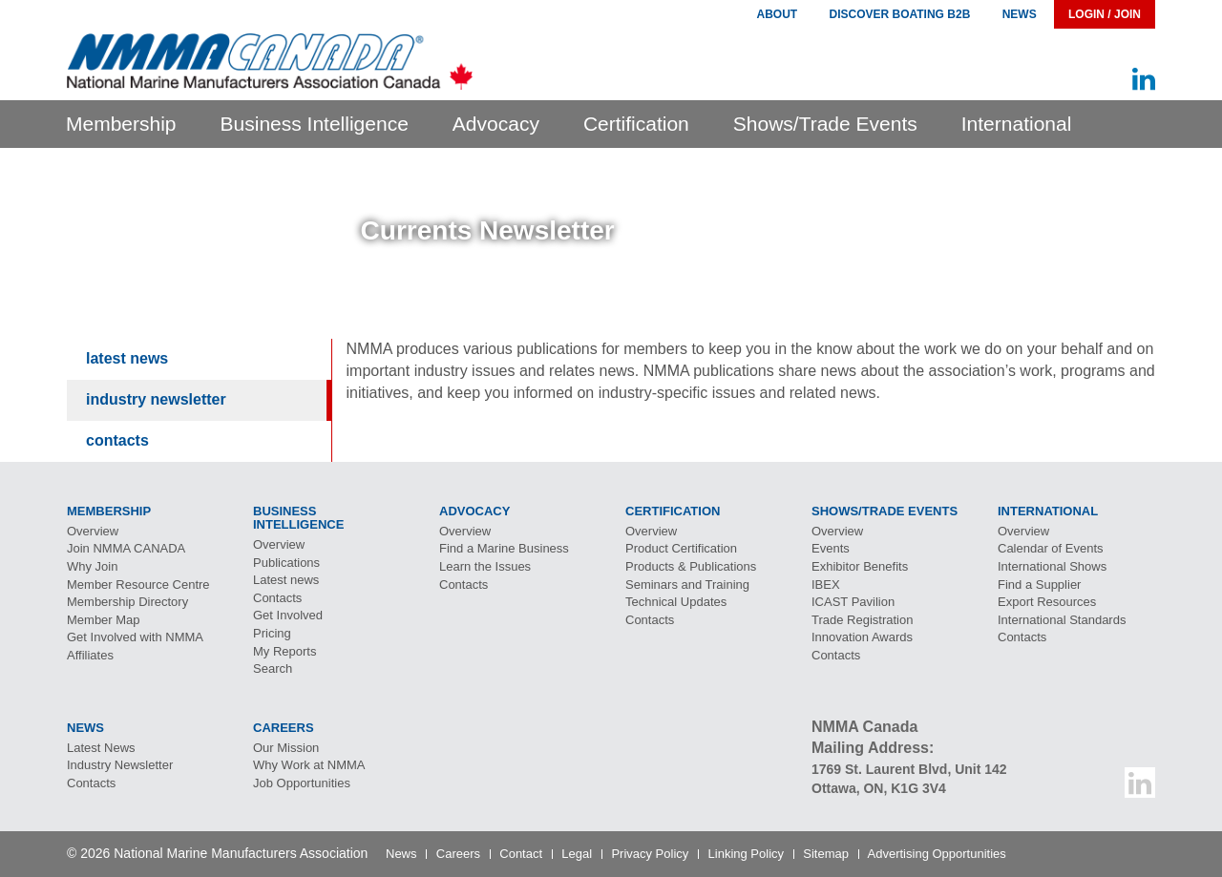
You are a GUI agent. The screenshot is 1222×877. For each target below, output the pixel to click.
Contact (520, 853)
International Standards (1062, 620)
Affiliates (90, 655)
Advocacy (496, 124)
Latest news (286, 580)
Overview (92, 531)
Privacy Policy (649, 853)
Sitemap (826, 853)
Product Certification (681, 548)
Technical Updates (676, 602)
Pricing (272, 633)
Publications (286, 562)
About (776, 14)
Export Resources (1047, 602)
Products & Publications (690, 566)
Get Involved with (135, 637)
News (1019, 14)
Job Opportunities (301, 783)
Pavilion (853, 602)
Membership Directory (127, 602)
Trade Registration (862, 620)
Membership (121, 124)
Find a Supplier (1039, 584)
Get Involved (288, 615)
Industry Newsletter (156, 399)
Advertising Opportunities (937, 853)
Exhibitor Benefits (859, 566)
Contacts (117, 440)
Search (272, 668)
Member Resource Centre (138, 584)
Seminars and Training (687, 584)
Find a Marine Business (504, 548)
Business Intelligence (315, 124)
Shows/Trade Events (825, 124)
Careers (458, 853)
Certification (636, 124)
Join (126, 548)
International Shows (1052, 566)
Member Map (103, 620)
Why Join (92, 566)
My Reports (284, 651)
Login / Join (1104, 14)
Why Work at (309, 765)
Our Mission (286, 748)
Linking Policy (746, 853)
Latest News (127, 358)
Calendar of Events (1051, 548)
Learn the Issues (485, 566)
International (1016, 124)
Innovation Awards (862, 637)
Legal (576, 853)
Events (830, 548)
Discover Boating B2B (900, 14)
